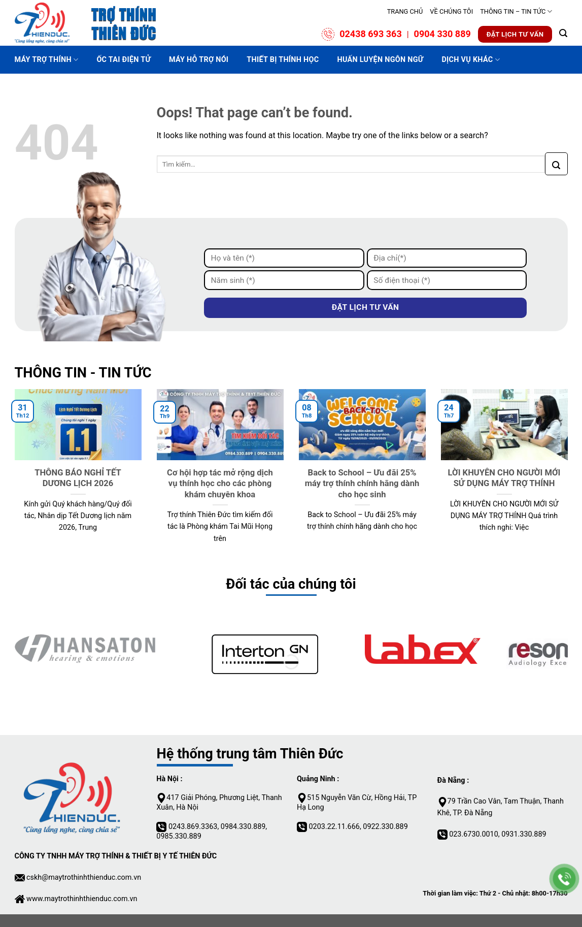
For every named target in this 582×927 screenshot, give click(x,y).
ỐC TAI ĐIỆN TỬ (123, 59)
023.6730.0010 (473, 834)
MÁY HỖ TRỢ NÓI (198, 59)
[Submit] (556, 163)
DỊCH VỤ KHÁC (470, 60)
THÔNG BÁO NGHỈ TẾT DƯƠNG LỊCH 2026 (78, 478)
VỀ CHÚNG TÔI (451, 11)
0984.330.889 (243, 826)
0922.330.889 (384, 826)
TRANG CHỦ (405, 11)
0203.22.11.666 (334, 826)
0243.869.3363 (193, 826)
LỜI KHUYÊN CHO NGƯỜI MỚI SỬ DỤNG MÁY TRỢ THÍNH (504, 478)
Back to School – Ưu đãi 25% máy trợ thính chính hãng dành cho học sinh (362, 483)
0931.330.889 (523, 834)
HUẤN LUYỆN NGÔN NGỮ (380, 59)
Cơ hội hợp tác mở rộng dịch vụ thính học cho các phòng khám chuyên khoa (220, 483)
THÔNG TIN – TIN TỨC (516, 11)
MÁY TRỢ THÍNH (47, 60)
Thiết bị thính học (283, 59)
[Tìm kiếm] (563, 31)
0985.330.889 (178, 836)
